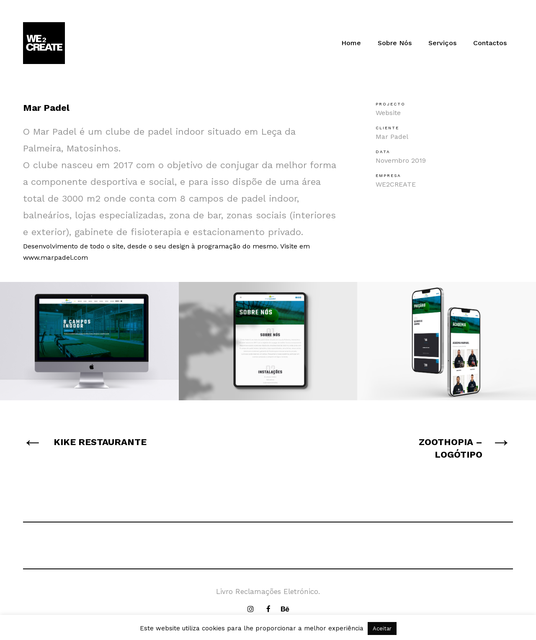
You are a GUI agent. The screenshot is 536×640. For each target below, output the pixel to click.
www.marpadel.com (55, 257)
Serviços (442, 43)
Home (351, 43)
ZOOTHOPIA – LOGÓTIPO (450, 448)
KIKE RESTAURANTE (100, 442)
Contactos (490, 43)
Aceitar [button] (382, 628)
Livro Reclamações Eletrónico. (268, 591)
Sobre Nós (395, 43)
